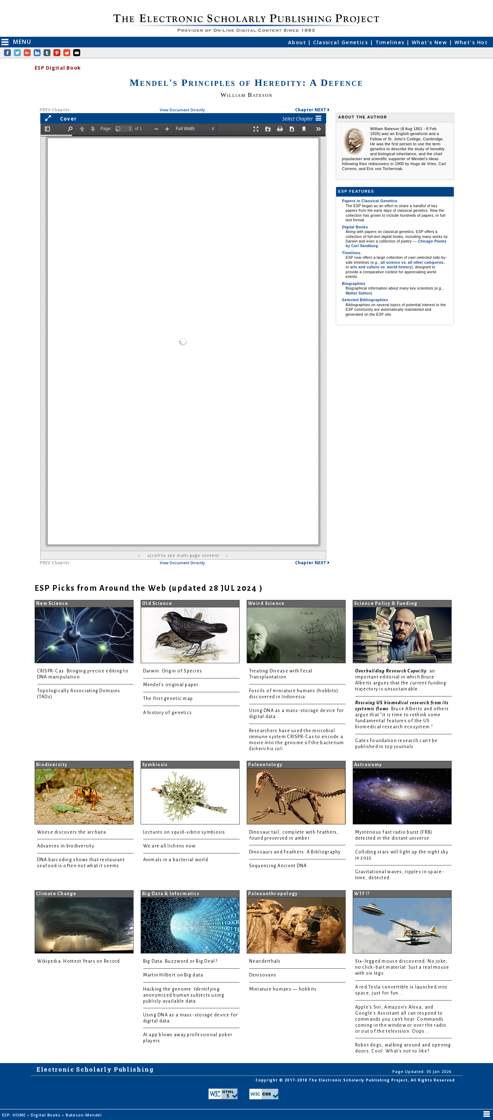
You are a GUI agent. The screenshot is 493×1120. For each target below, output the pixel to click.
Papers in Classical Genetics (370, 201)
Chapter (312, 110)
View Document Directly (182, 109)
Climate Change (56, 893)
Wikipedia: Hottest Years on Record (78, 961)
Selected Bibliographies (365, 300)
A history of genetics (167, 712)
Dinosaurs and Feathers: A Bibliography (295, 852)
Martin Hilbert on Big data (173, 975)
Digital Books (355, 227)
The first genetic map (168, 698)
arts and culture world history (380, 267)
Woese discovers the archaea (71, 832)
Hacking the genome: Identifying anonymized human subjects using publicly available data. (183, 995)
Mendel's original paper (171, 684)
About (298, 42)
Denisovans (263, 975)
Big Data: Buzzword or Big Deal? (180, 961)
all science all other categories (412, 262)
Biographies (353, 283)
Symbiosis (155, 764)
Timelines (390, 42)
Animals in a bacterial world (175, 859)
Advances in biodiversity (65, 846)
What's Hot (471, 42)
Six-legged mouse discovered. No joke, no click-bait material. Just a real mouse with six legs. (402, 967)
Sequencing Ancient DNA (278, 865)
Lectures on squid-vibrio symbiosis (184, 832)
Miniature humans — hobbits (283, 989)
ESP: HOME (14, 1115)
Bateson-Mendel (84, 1115)
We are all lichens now (169, 846)
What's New (430, 42)
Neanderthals (265, 961)
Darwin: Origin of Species (173, 671)
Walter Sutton (358, 293)
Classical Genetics (341, 42)
